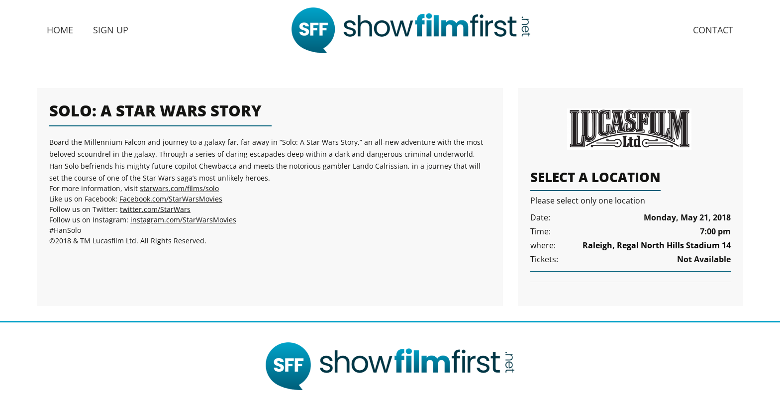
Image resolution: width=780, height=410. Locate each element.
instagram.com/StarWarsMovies (183, 219)
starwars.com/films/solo (179, 188)
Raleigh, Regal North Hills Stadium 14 (657, 245)
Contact (713, 30)
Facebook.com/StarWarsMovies (170, 199)
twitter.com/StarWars (155, 209)
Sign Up (110, 30)
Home (60, 30)
